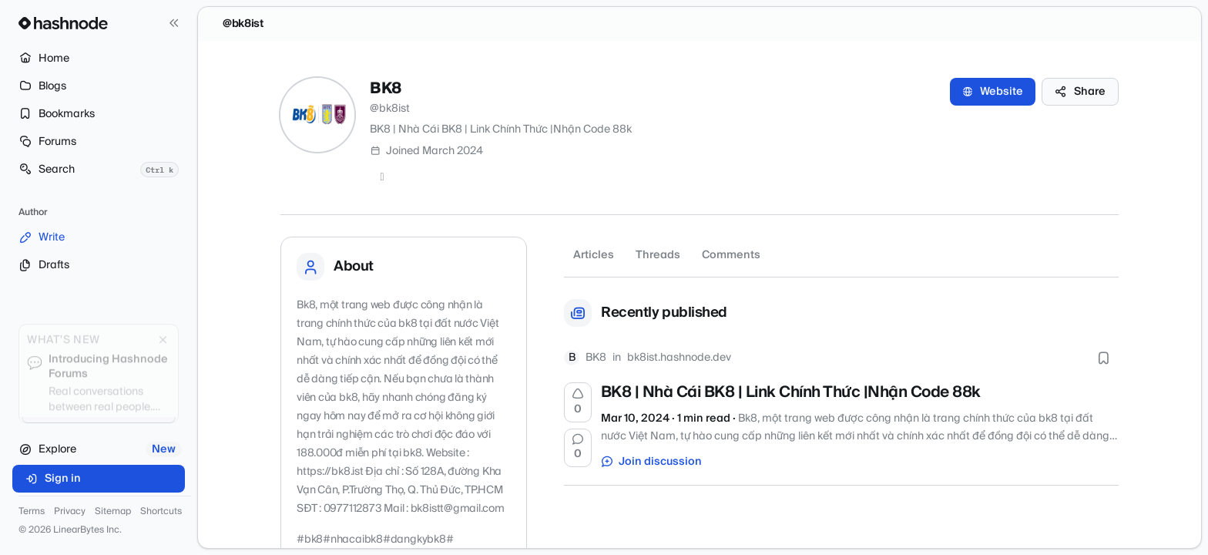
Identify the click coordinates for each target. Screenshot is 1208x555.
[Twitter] (382, 177)
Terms (31, 512)
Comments (731, 255)
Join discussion (652, 461)
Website (992, 91)
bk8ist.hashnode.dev (679, 357)
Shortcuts (161, 512)
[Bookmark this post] (1103, 357)
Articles (593, 255)
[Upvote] (578, 402)
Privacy (70, 512)
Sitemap (113, 512)
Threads (658, 255)
